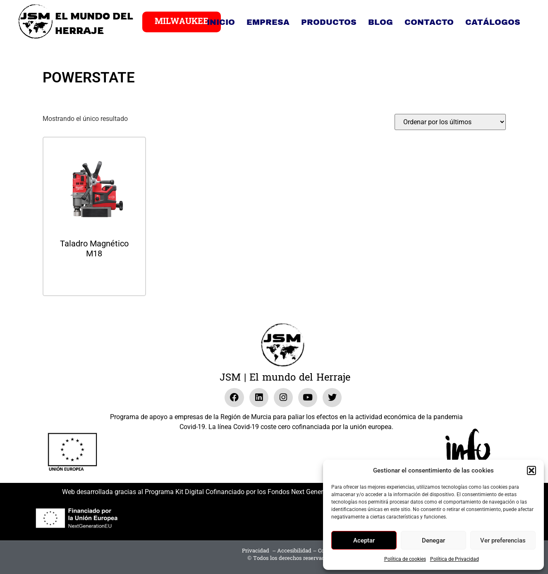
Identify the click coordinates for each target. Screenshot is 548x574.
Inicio (221, 22)
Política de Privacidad (454, 559)
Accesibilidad (294, 551)
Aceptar (364, 540)
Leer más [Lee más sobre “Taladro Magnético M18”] (94, 276)
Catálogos (492, 22)
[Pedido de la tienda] (450, 122)
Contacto (429, 22)
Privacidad (255, 551)
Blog (380, 22)
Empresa (268, 22)
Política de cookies (405, 559)
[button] (531, 470)
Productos (329, 22)
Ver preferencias (503, 540)
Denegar (433, 540)
